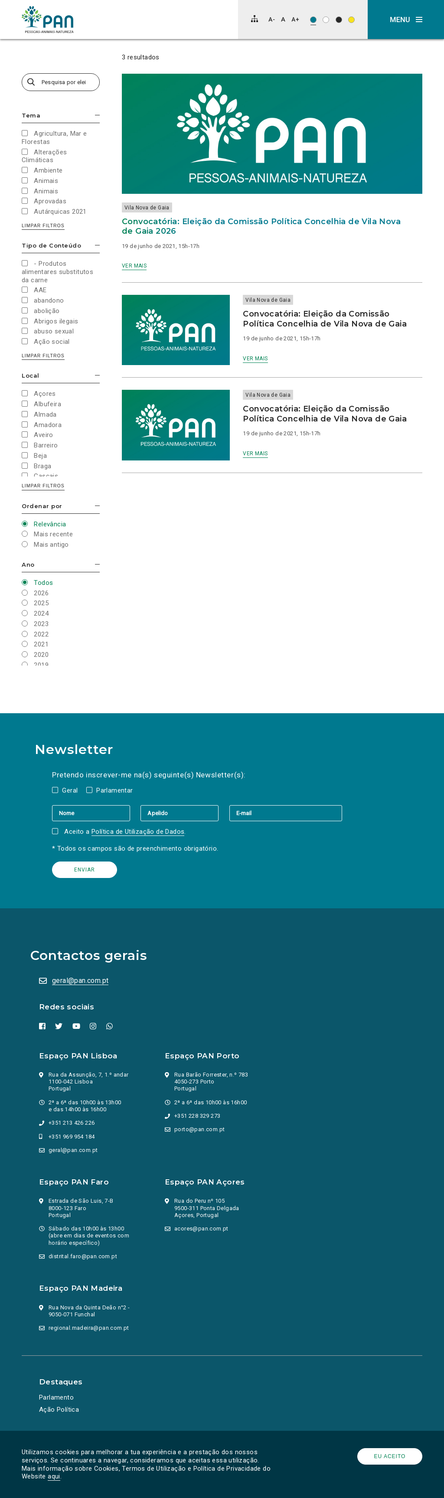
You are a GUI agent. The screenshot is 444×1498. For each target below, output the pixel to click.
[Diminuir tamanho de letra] (271, 19)
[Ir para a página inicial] (48, 19)
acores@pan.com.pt (201, 1228)
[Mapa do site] (254, 18)
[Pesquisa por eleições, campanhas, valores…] (61, 82)
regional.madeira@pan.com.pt (89, 1328)
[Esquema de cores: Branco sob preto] (339, 19)
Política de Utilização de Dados (137, 831)
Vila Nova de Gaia (147, 208)
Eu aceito (390, 1456)
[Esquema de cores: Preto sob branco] (326, 19)
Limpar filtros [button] (43, 225)
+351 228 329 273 (197, 1116)
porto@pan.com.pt (199, 1129)
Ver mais (134, 266)
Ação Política (59, 1409)
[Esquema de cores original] (313, 19)
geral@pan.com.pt (80, 980)
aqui (54, 1476)
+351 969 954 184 (72, 1136)
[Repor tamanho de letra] (283, 19)
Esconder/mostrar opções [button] (97, 115)
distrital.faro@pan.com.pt (83, 1256)
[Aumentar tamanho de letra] (295, 19)
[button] (406, 19)
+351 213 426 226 (72, 1122)
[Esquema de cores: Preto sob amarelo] (351, 19)
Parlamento (56, 1397)
